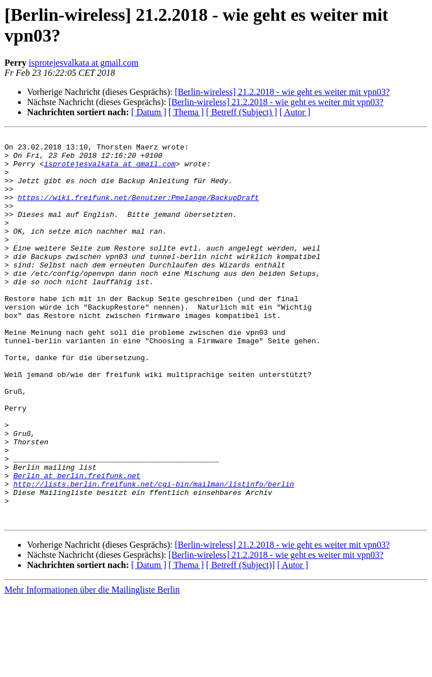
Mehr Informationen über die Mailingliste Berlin (91, 667)
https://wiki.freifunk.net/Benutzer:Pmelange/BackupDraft (138, 211)
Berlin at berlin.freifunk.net (77, 544)
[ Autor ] (295, 112)
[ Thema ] (186, 112)
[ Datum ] (148, 112)
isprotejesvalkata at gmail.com (83, 62)
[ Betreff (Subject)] (240, 642)
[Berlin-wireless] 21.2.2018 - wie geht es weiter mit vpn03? (282, 92)
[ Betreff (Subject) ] (241, 112)
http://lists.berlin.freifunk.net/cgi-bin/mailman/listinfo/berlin (154, 554)
